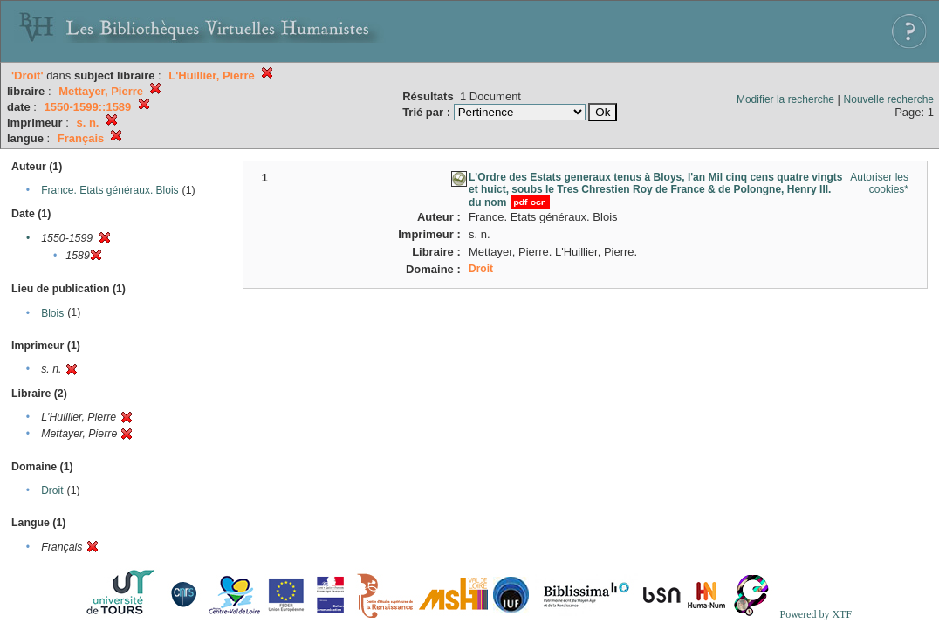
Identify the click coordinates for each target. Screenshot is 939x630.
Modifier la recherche (785, 99)
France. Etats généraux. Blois (109, 190)
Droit (52, 490)
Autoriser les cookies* (879, 183)
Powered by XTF (815, 614)
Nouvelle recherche (889, 99)
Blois (52, 313)
